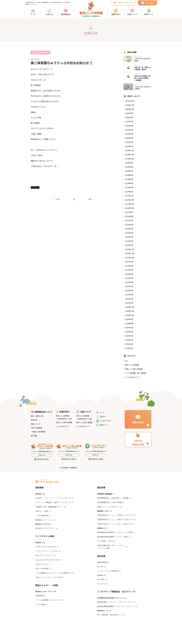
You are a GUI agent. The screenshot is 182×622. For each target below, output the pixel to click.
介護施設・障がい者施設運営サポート (49, 507)
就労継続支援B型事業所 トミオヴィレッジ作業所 (115, 532)
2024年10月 (129, 158)
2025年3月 (129, 138)
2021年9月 (129, 278)
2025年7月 (129, 121)
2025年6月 (129, 125)
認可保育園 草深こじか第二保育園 (109, 502)
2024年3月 (129, 187)
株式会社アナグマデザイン (45, 528)
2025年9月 (129, 113)
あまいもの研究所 (41, 568)
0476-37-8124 (69, 459)
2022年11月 (129, 253)
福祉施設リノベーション (44, 520)
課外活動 (34, 436)
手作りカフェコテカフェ (44, 555)
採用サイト (148, 12)
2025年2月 (129, 142)
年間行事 (34, 420)
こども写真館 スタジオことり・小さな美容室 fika (53, 573)
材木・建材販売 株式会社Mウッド (110, 615)
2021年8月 (129, 282)
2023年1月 (129, 245)
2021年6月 (129, 290)
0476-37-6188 (96, 459)
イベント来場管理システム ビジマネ (48, 600)
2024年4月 (129, 183)
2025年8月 (129, 117)
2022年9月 (129, 261)
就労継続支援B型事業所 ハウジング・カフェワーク (116, 606)
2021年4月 (129, 294)
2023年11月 (129, 204)
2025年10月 (129, 109)
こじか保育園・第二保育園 (135, 373)
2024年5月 (129, 179)
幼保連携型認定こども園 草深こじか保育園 (112, 498)
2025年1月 (129, 146)
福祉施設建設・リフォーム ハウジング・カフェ (115, 602)
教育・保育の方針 (37, 416)
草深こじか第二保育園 (133, 369)
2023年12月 (129, 200)
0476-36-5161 (41, 459)
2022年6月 (129, 274)
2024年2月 (129, 191)
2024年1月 (129, 195)
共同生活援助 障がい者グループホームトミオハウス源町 (111, 546)
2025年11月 (129, 105)
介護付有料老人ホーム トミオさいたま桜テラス (114, 524)
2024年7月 (129, 171)
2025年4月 (129, 134)
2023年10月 (129, 208)
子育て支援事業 (36, 428)
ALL (74, 199)
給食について (35, 424)
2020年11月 (129, 311)
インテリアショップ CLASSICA (46, 551)
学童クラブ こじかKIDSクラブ (108, 507)
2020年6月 (129, 332)
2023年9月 (129, 212)
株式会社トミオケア (103, 511)
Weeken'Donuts (40, 564)
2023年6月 (129, 224)
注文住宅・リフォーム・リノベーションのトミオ (53, 498)
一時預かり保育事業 (38, 432)
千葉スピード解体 (41, 511)
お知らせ (49, 12)
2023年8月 (129, 216)
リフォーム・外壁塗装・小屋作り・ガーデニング (53, 502)
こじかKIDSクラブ (132, 377)
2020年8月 (129, 323)
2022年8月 (129, 266)
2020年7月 (129, 327)
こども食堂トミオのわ (105, 541)
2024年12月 (129, 150)
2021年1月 (129, 303)
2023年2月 (129, 241)
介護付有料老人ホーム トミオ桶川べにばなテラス (115, 519)
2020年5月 (129, 336)
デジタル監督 (40, 604)
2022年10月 (129, 257)
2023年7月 (129, 220)
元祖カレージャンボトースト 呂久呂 (48, 577)
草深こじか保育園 (132, 365)
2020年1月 (129, 348)
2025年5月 (129, 130)
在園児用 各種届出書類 (138, 439)
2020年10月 (129, 315)
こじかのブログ (103, 420)
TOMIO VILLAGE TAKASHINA (45, 546)
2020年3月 (129, 340)
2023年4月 (129, 233)
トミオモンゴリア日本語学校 (107, 571)
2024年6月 (129, 175)
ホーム (33, 12)
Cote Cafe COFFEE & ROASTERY (47, 560)
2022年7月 (129, 270)
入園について (132, 12)
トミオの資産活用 (41, 515)
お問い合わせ (147, 3)
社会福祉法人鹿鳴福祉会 (104, 494)
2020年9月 (129, 319)
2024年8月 (129, 167)
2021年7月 (129, 286)
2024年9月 (129, 162)
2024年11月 (129, 154)
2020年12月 (129, 307)
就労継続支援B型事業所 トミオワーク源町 (112, 537)
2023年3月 (129, 237)
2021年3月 (129, 299)
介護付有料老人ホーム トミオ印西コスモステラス (115, 515)
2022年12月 (129, 249)
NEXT (90, 199)
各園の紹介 (116, 12)
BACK (58, 199)
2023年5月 (129, 228)
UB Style (100, 566)
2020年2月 (129, 344)
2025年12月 (129, 101)
